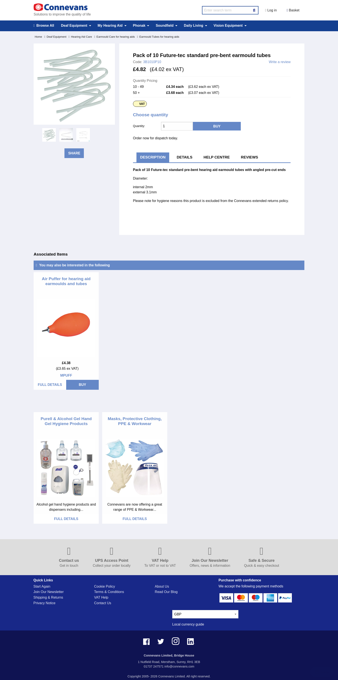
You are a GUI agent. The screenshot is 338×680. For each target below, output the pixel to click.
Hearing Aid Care (80, 36)
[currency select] (205, 614)
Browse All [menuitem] (43, 26)
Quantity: (139, 126)
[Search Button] (254, 9)
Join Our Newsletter (48, 592)
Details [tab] (184, 157)
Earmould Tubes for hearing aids (158, 36)
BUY (82, 385)
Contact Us (102, 603)
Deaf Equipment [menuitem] (74, 25)
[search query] (230, 10)
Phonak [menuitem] (139, 25)
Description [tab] (153, 157)
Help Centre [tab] (216, 157)
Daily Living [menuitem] (193, 25)
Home (38, 36)
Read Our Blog (166, 592)
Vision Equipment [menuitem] (228, 25)
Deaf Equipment (55, 36)
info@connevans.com (179, 666)
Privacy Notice (44, 603)
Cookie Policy (104, 586)
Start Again (41, 586)
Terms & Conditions (109, 592)
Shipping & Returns (48, 597)
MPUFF (66, 375)
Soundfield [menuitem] (165, 25)
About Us (162, 586)
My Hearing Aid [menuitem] (110, 25)
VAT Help (101, 597)
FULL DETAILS (50, 385)
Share (74, 153)
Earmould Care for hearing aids (114, 36)
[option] (49, 135)
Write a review (280, 62)
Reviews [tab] (249, 157)
